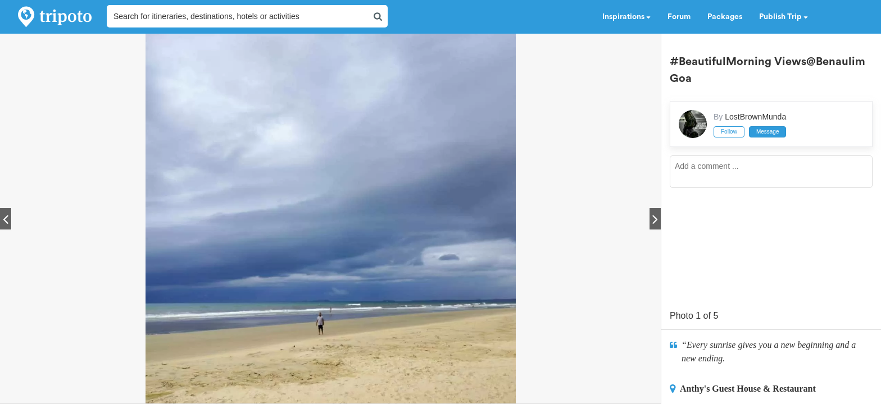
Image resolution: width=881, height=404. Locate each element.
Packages (724, 17)
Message (767, 131)
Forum (679, 17)
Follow (729, 131)
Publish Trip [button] (783, 17)
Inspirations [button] (626, 17)
